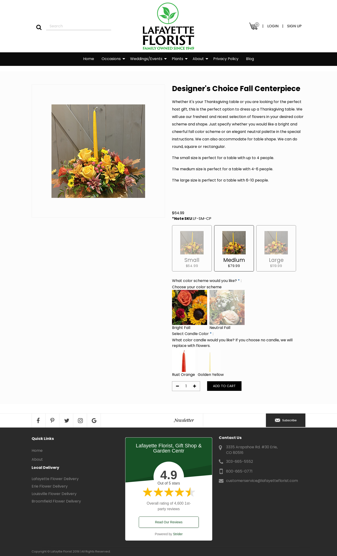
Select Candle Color (190, 333)
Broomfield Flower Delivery (56, 501)
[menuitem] (88, 59)
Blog (250, 58)
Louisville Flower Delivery (54, 493)
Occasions (111, 58)
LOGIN (272, 26)
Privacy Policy (225, 58)
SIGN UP (294, 26)
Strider (178, 534)
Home (88, 58)
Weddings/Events (146, 58)
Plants (177, 58)
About (198, 58)
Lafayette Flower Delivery (55, 478)
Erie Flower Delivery (50, 486)
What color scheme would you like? (204, 280)
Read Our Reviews (169, 522)
